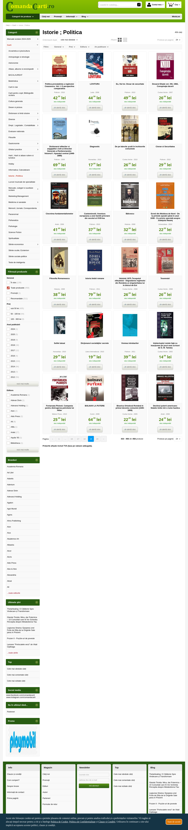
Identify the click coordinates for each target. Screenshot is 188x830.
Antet (57, 224)
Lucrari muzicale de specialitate (22, 182)
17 (77, 439)
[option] (22, 740)
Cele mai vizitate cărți (16, 681)
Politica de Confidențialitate (82, 821)
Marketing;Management (19, 196)
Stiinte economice (16, 244)
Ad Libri (10, 472)
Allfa (14, 427)
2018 (15, 345)
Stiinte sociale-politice (18, 256)
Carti (9, 45)
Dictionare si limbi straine (19, 113)
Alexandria (11, 575)
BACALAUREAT (15, 75)
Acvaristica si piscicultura (19, 51)
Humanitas (92, 159)
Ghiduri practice (15, 149)
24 (178, 40)
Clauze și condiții (14, 774)
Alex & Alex (12, 569)
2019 (14, 340)
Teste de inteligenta (17, 262)
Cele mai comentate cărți (17, 675)
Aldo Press (17, 416)
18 (83, 439)
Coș (173, 5)
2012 (15, 377)
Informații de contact (15, 792)
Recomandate (19, 298)
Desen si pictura (15, 107)
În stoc (16, 282)
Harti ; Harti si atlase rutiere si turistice (21, 156)
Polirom (57, 92)
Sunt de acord (173, 821)
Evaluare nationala (16, 131)
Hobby (11, 164)
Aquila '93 (16, 438)
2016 (14, 356)
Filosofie (12, 137)
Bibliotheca (17, 443)
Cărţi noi (46, 774)
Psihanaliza (13, 220)
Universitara (162, 224)
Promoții (16, 293)
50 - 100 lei (17, 314)
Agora (9, 515)
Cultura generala (16, 101)
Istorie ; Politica (16, 176)
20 (96, 439)
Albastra (10, 545)
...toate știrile (12, 653)
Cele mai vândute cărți (16, 669)
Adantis (10, 478)
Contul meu (154, 5)
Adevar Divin (17, 400)
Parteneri (11, 712)
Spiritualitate (14, 238)
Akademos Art (13, 539)
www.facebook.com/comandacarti (20, 695)
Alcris (9, 557)
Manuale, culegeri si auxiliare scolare (21, 189)
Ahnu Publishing (14, 521)
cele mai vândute (69, 40)
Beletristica (13, 81)
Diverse (12, 119)
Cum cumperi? (13, 780)
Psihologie (13, 226)
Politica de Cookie (59, 821)
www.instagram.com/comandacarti (20, 697)
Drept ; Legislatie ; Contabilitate (22, 125)
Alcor (9, 551)
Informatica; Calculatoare (19, 170)
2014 (15, 366)
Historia (127, 224)
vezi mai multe (23, 384)
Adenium (11, 485)
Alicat (9, 581)
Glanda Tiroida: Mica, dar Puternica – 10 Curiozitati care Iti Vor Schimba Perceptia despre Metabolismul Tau (22, 619)
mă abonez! (94, 786)
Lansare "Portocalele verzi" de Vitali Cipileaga (22, 645)
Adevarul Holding (19, 405)
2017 (15, 350)
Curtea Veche (163, 92)
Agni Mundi (12, 509)
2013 (14, 372)
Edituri (45, 786)
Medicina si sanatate (17, 202)
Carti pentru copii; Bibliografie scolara (21, 94)
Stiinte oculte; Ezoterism (19, 250)
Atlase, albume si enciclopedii (21, 69)
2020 (14, 334)
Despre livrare (13, 786)
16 (71, 439)
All (13, 422)
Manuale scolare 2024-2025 (19, 39)
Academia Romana (20, 395)
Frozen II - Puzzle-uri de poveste (21, 638)
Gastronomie (14, 143)
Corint (92, 414)
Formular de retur (50, 804)
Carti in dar (13, 87)
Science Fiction (15, 232)
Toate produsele (20, 288)
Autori (45, 792)
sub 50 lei (17, 308)
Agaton (10, 503)
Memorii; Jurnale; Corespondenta (23, 208)
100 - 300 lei (17, 319)
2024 (14, 329)
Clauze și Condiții (106, 821)
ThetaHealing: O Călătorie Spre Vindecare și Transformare (20, 610)
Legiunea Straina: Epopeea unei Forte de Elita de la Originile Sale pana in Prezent (21, 630)
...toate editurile (13, 593)
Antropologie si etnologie (19, 57)
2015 (15, 361)
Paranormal (13, 214)
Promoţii (46, 780)
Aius (9, 533)
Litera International (92, 352)
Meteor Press (57, 414)
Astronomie (13, 63)
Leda (92, 92)
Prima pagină (12, 798)
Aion (14, 411)
